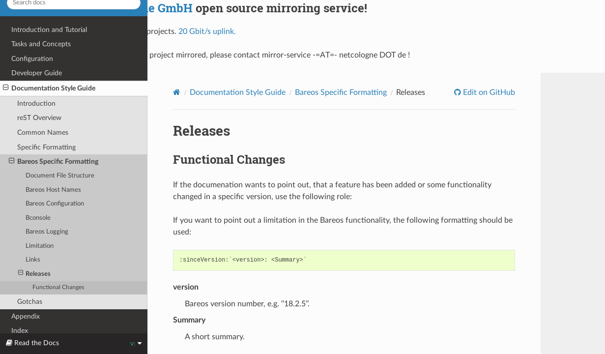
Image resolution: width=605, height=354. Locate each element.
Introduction (36, 103)
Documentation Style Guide (49, 88)
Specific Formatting (46, 147)
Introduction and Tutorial (49, 29)
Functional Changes (58, 287)
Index (19, 330)
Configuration (32, 58)
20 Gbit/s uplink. (207, 31)
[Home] (176, 92)
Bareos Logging (47, 232)
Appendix (25, 316)
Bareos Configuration (55, 204)
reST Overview (39, 117)
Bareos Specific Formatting (53, 161)
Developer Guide (36, 73)
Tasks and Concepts (41, 44)
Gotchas (29, 301)
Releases (34, 273)
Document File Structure (60, 176)
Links (33, 260)
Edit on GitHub (488, 92)
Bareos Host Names (53, 190)
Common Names (42, 132)
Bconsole (38, 218)
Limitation (40, 246)
